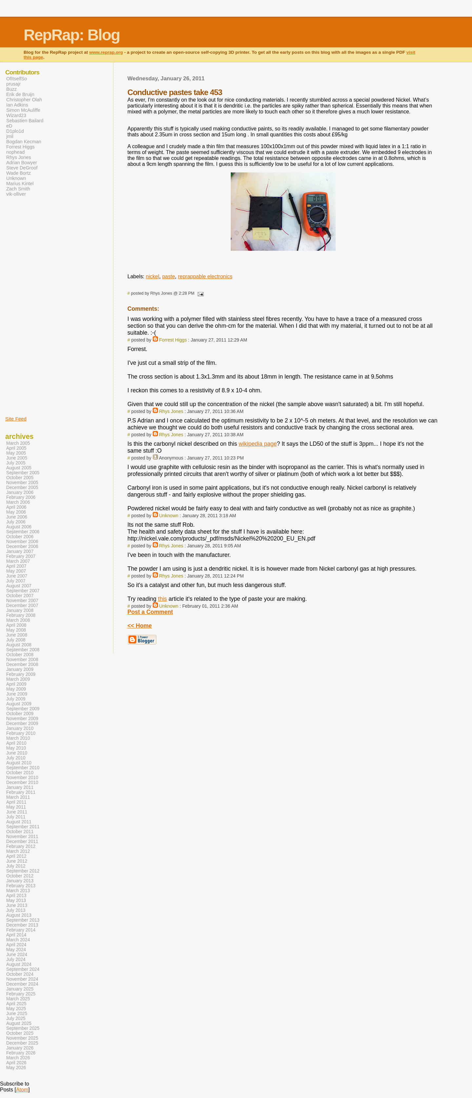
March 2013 (18, 890)
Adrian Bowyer (21, 162)
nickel (152, 276)
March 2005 (18, 443)
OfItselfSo (16, 78)
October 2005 (19, 477)
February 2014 (20, 930)
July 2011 (16, 816)
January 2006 (19, 492)
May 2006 (16, 512)
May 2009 (16, 689)
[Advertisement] (25, 305)
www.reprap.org (106, 52)
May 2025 (16, 1008)
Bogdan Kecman (23, 141)
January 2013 (19, 880)
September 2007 (22, 590)
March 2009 (18, 679)
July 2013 (16, 910)
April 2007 (16, 566)
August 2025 (18, 1023)
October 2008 (19, 654)
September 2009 (22, 708)
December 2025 (22, 1043)
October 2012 (19, 875)
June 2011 (16, 812)
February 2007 (20, 556)
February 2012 (20, 846)
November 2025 (22, 1038)
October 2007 (19, 595)
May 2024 (16, 949)
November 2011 (22, 836)
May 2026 (16, 1067)
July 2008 (16, 639)
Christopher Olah (24, 99)
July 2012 (16, 866)
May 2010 (16, 748)
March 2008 (18, 620)
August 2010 (18, 762)
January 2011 (19, 787)
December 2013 (22, 925)
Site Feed (16, 419)
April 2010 (16, 743)
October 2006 (19, 536)
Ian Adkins (17, 105)
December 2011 (22, 841)
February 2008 (20, 615)
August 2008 (18, 644)
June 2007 (16, 576)
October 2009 (19, 713)
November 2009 (22, 718)
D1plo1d (15, 131)
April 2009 (16, 684)
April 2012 (16, 856)
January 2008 (19, 610)
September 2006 (22, 531)
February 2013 (20, 885)
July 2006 (16, 522)
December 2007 (22, 605)
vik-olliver (16, 194)
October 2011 (19, 831)
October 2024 (19, 974)
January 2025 (19, 989)
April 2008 (16, 625)
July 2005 (16, 463)
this (162, 599)
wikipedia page (258, 444)
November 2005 (22, 482)
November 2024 (22, 979)
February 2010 (20, 733)
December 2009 (22, 723)
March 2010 (18, 738)
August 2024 (18, 964)
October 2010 (19, 772)
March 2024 (18, 939)
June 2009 (16, 694)
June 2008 (16, 635)
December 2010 (22, 782)
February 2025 (20, 993)
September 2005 (22, 472)
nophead (15, 152)
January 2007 (19, 551)
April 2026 (16, 1062)
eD (9, 125)
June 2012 (16, 861)
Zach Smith (18, 188)
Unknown (168, 515)
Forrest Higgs (173, 340)
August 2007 (18, 585)
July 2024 (16, 959)
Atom (22, 1089)
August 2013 (18, 915)
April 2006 (16, 507)
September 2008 (22, 649)
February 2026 (20, 1052)
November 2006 (22, 541)
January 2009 (19, 669)
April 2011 (16, 802)
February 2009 (20, 674)
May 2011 (16, 807)
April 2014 (16, 934)
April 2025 (16, 1003)
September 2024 (22, 969)
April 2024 (16, 944)
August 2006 (18, 526)
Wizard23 (16, 115)
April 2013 (16, 895)
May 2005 (16, 453)
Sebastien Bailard (24, 120)
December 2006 (22, 546)
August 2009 (18, 703)
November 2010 (22, 777)
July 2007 (16, 580)
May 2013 (16, 900)
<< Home (140, 625)
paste (168, 276)
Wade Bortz (18, 173)
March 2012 (18, 851)
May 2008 (16, 630)
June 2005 (16, 458)
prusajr (13, 84)
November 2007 (22, 600)
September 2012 (22, 871)
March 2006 (18, 502)
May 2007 (16, 571)
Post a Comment (150, 612)
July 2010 (16, 757)
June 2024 (16, 954)
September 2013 (22, 920)
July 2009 (16, 698)
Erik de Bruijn (20, 94)
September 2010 (22, 767)
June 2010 (16, 753)
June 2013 (16, 905)
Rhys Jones (171, 411)
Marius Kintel (19, 183)
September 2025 (22, 1028)
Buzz (11, 89)
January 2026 (19, 1048)
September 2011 (22, 826)
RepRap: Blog (72, 35)
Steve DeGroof (22, 167)
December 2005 (22, 487)
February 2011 (20, 792)
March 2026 (18, 1057)
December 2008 (22, 664)
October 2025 (19, 1033)
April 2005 (16, 448)
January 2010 (19, 728)
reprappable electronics (205, 276)
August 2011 (18, 821)
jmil (9, 136)
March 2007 (18, 561)
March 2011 (18, 797)
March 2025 (18, 998)
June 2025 (16, 1013)
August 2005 (18, 467)
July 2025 (16, 1018)
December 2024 (22, 984)
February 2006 (20, 497)
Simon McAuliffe (23, 110)
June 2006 (16, 517)
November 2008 (22, 659)
